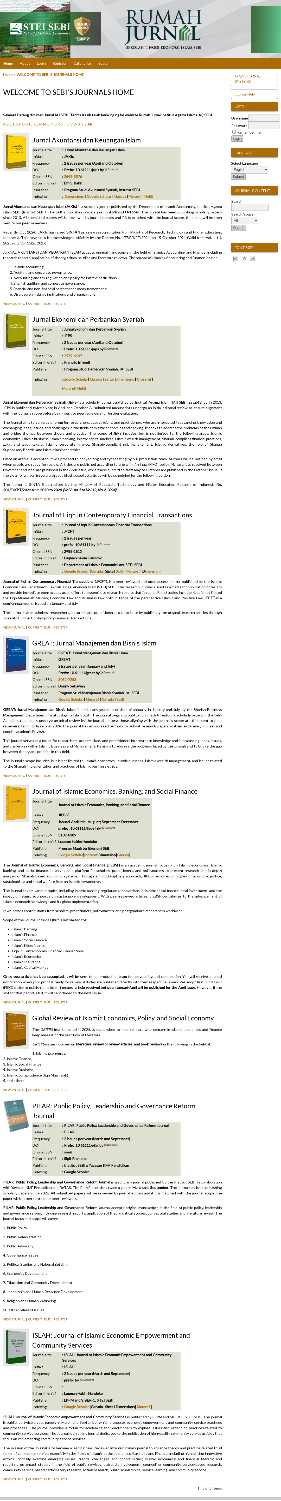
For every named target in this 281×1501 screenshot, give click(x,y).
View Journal (14, 304)
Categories (82, 63)
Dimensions (74, 196)
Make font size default (244, 258)
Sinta (108, 379)
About (25, 63)
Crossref (144, 379)
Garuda (120, 196)
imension (152, 571)
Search (104, 63)
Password (239, 125)
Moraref (135, 196)
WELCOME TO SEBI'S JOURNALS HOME (50, 74)
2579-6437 (73, 356)
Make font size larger (252, 258)
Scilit (120, 571)
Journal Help (245, 94)
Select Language (244, 163)
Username (239, 118)
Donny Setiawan (71, 686)
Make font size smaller (235, 258)
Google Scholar (99, 196)
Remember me (249, 132)
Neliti (148, 196)
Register (60, 63)
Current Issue (39, 304)
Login (41, 63)
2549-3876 (73, 176)
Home (8, 63)
